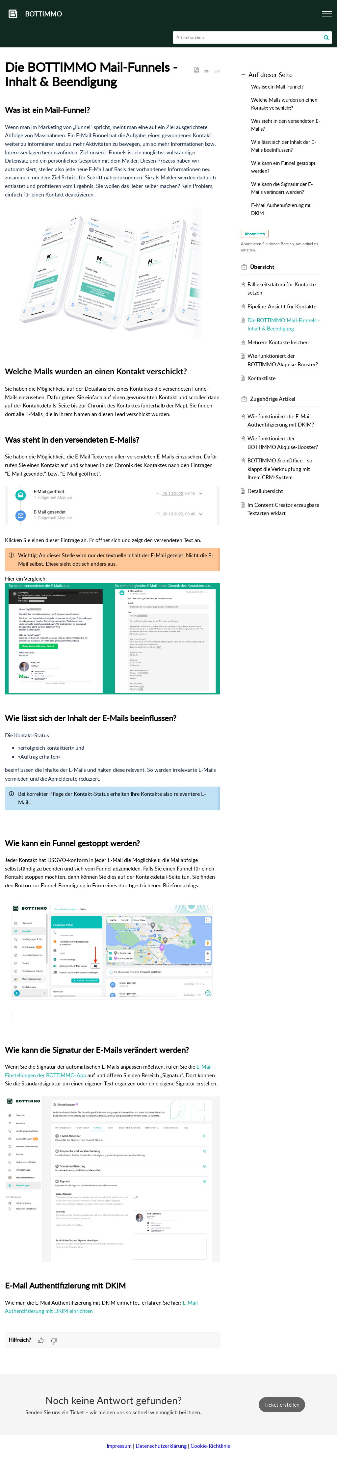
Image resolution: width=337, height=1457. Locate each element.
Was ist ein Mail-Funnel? (278, 86)
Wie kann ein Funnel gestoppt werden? (283, 167)
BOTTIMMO (43, 13)
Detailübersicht (265, 491)
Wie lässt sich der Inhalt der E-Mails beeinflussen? (283, 146)
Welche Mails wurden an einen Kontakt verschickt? (284, 103)
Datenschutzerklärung (161, 1445)
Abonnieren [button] (255, 234)
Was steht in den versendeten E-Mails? (286, 124)
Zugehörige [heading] (273, 399)
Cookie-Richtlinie (210, 1445)
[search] (252, 37)
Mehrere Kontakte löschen (278, 342)
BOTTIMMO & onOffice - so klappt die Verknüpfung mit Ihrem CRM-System (279, 469)
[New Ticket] (282, 1404)
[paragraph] (112, 718)
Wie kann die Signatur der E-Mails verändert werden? (282, 188)
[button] (326, 37)
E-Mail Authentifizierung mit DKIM (281, 209)
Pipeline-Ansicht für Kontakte (281, 306)
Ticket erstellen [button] (281, 1404)
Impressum (119, 1445)
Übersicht (262, 267)
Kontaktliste (261, 378)
